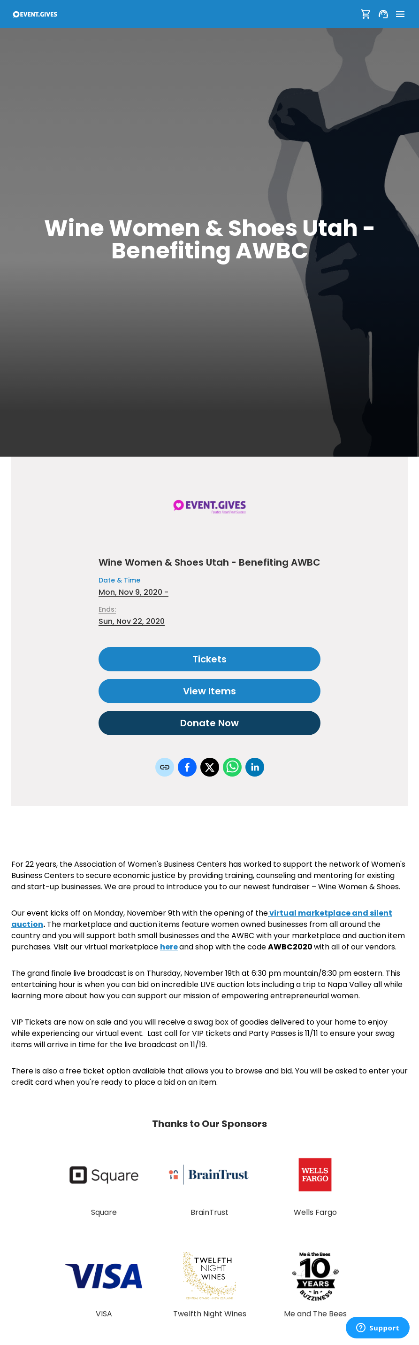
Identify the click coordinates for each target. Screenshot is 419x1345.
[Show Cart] (366, 14)
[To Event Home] (34, 14)
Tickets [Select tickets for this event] (209, 659)
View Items (209, 691)
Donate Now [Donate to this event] (209, 723)
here (169, 946)
